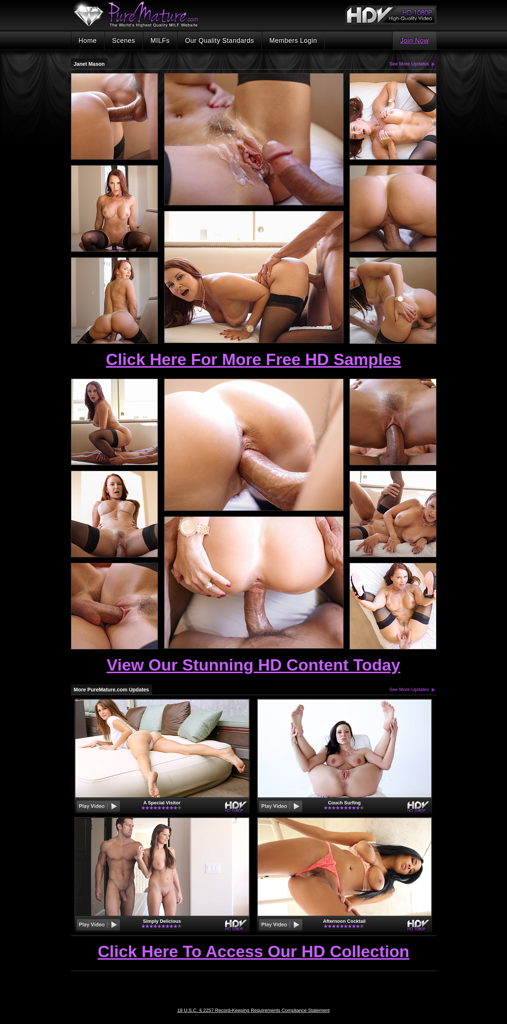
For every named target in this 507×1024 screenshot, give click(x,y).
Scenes (123, 40)
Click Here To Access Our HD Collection (253, 952)
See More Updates (409, 64)
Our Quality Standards (219, 40)
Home (88, 40)
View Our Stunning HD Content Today (253, 665)
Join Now (414, 40)
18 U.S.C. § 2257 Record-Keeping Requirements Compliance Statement (253, 1010)
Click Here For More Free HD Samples (253, 359)
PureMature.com (139, 14)
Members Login (293, 40)
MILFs (160, 40)
